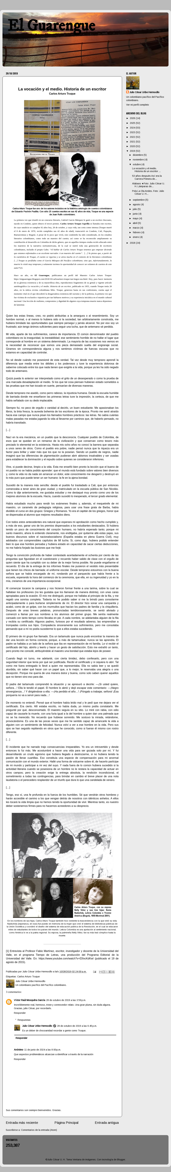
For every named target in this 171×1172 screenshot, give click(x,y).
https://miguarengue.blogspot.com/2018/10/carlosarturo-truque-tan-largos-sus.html (50, 279)
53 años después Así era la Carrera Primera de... (147, 177)
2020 (133, 146)
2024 (133, 127)
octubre (137, 164)
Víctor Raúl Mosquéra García (29, 1000)
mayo (136, 218)
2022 (133, 137)
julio (135, 209)
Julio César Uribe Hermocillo (37, 1026)
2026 (133, 118)
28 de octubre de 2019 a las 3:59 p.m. (66, 1000)
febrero (137, 232)
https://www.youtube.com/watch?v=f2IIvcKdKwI (66, 958)
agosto (137, 204)
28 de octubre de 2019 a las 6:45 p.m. (77, 1026)
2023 (133, 132)
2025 (133, 123)
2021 (133, 141)
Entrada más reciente (22, 1122)
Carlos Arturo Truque (28, 976)
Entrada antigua (107, 1122)
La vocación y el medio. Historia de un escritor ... (146, 170)
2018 (133, 243)
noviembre (138, 159)
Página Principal (66, 1122)
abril (135, 223)
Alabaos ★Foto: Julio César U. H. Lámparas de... (148, 185)
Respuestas (24, 1020)
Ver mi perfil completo (137, 104)
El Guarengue (51, 26)
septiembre (139, 199)
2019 (133, 151)
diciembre (138, 155)
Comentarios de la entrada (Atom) (39, 1130)
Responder (20, 1013)
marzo (136, 227)
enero (136, 237)
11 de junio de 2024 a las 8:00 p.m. (42, 1049)
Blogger (121, 1159)
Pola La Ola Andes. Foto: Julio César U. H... (148, 192)
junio (135, 213)
